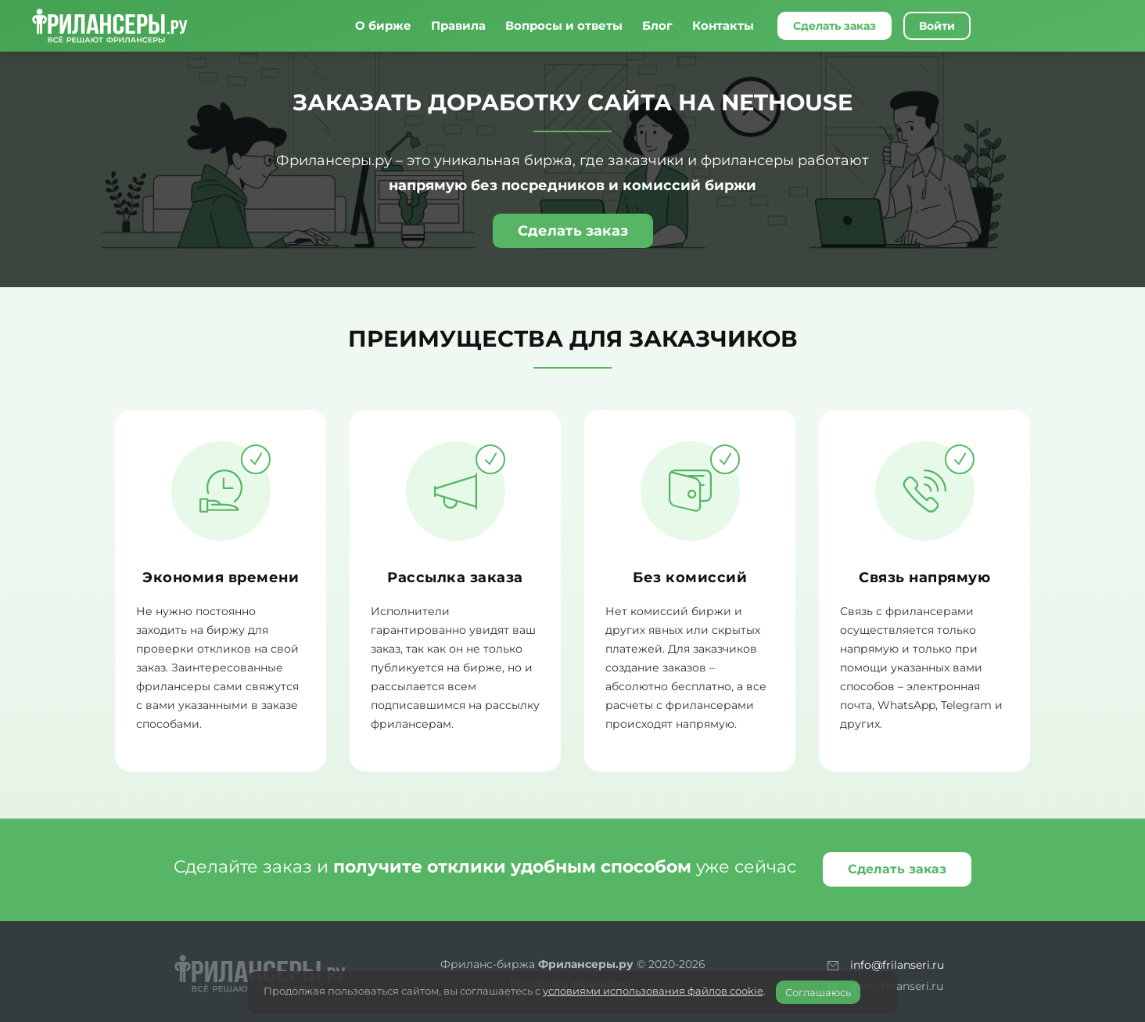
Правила (458, 25)
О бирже (383, 25)
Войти (937, 26)
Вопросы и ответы (564, 25)
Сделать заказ (834, 26)
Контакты (723, 25)
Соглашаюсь (818, 992)
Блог (657, 25)
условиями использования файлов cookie (653, 990)
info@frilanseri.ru (897, 965)
